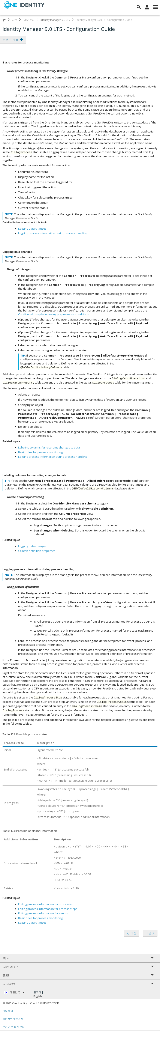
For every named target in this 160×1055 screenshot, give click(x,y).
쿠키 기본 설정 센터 (14, 1026)
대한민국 (17, 992)
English (37, 996)
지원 (14, 20)
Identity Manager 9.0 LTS (55, 20)
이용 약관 (8, 1011)
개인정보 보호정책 (13, 1018)
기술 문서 (28, 20)
